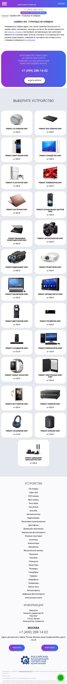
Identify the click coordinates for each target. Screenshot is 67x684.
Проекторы (33, 565)
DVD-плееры (33, 496)
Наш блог (33, 616)
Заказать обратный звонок (33, 12)
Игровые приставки (33, 536)
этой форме (30, 40)
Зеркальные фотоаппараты (33, 532)
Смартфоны (33, 579)
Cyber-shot (33, 492)
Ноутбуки (34, 558)
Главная (4, 16)
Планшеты (33, 561)
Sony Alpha (33, 503)
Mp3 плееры (33, 500)
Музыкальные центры (33, 550)
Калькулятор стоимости (33, 621)
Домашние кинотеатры (33, 529)
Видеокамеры (33, 518)
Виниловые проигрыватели (33, 521)
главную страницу (15, 32)
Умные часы (33, 587)
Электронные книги (33, 598)
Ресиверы (33, 569)
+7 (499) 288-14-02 (33, 9)
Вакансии (33, 610)
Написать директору (32, 613)
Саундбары (33, 572)
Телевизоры (33, 583)
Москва (33, 627)
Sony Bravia (33, 507)
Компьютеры (33, 543)
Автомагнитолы (33, 514)
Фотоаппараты (33, 590)
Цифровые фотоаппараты (33, 594)
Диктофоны (33, 525)
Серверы (33, 576)
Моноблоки (33, 547)
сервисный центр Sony (26, 671)
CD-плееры (33, 489)
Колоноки (33, 540)
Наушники (33, 554)
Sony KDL (33, 511)
